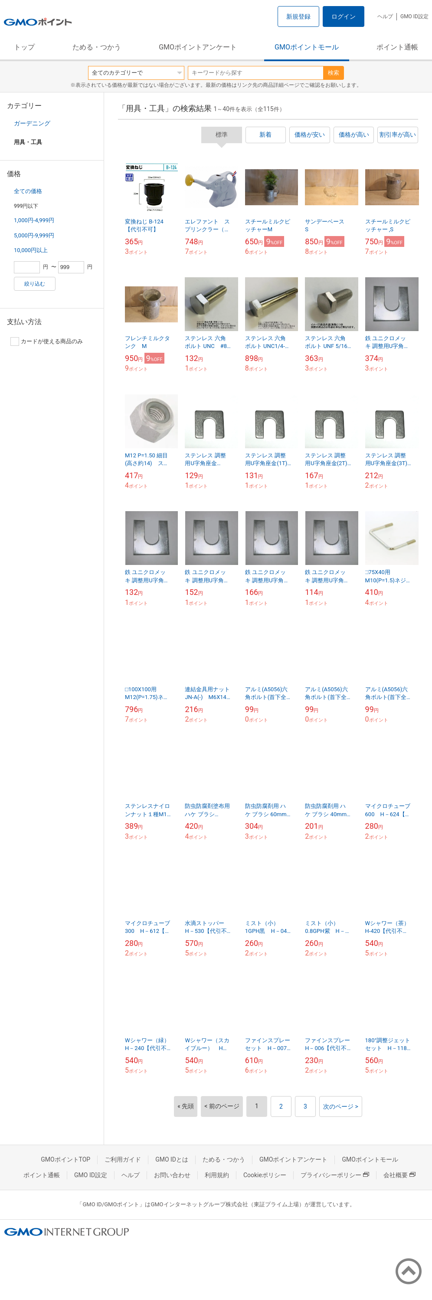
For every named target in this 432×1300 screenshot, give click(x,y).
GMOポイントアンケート (198, 47)
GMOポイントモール (307, 47)
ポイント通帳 (397, 47)
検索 (333, 72)
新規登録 (298, 16)
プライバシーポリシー (335, 1175)
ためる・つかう (96, 47)
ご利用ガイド (123, 1159)
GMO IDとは (171, 1159)
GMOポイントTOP (65, 1159)
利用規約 (217, 1175)
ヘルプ (385, 16)
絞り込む (34, 284)
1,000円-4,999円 (34, 220)
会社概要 (399, 1175)
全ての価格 (28, 191)
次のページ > (340, 1106)
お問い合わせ (172, 1175)
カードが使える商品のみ (46, 341)
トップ (24, 47)
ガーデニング (32, 123)
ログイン (343, 16)
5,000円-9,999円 (34, 235)
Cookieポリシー (264, 1175)
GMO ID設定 (414, 16)
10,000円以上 (31, 250)
